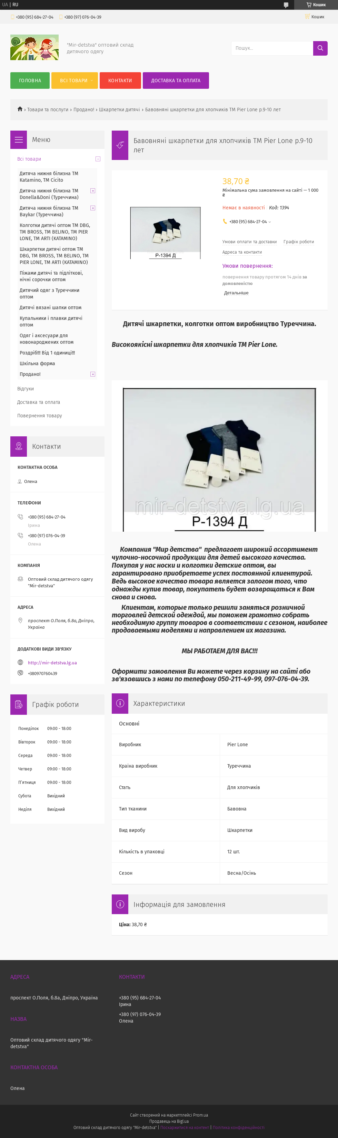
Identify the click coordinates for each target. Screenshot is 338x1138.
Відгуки (25, 389)
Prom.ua (200, 1115)
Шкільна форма (37, 364)
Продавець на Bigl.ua (169, 1121)
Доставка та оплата (175, 81)
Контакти (120, 81)
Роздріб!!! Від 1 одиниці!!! (47, 353)
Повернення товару (39, 416)
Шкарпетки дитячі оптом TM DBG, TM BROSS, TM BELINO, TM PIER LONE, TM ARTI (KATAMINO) (54, 255)
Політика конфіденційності (239, 1127)
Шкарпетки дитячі (119, 110)
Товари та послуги (47, 110)
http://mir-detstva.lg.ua (52, 662)
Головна (30, 81)
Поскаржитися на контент (184, 1127)
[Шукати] (320, 48)
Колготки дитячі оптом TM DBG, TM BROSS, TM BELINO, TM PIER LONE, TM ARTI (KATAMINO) (55, 231)
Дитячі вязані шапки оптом (50, 308)
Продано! (83, 110)
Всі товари (74, 81)
